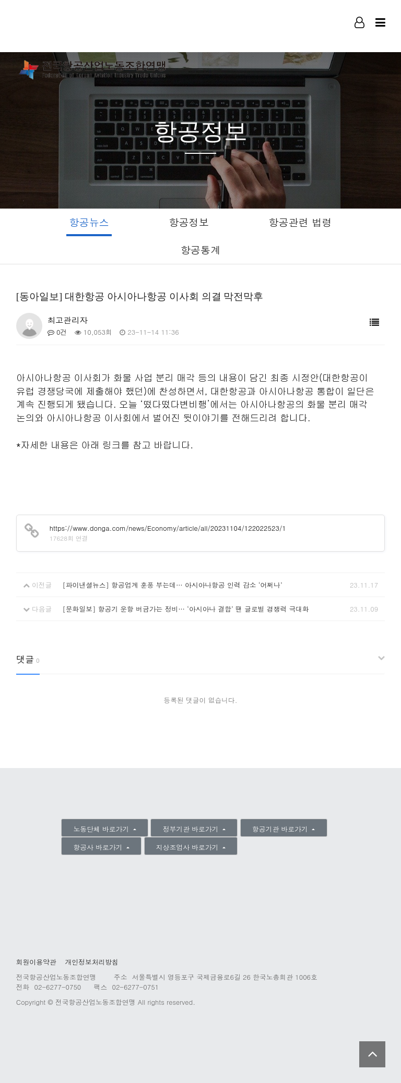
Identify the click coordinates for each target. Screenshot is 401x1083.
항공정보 (189, 222)
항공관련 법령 (300, 222)
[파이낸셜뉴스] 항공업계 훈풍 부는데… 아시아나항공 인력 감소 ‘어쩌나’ (172, 585)
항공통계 (201, 249)
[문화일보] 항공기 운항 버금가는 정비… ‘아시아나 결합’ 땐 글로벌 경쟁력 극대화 (185, 609)
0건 (57, 332)
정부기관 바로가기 (192, 829)
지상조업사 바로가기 (188, 847)
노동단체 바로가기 (103, 829)
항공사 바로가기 (99, 847)
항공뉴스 (89, 222)
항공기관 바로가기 (281, 829)
